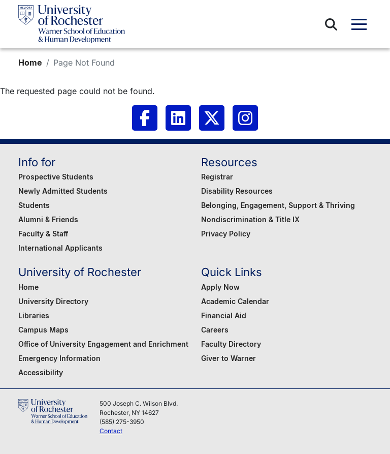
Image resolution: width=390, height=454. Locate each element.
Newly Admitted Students (63, 191)
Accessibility (40, 372)
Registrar (217, 176)
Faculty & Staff (43, 233)
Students (34, 205)
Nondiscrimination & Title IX (250, 219)
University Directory (53, 301)
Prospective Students (55, 176)
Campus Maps (43, 329)
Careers (215, 329)
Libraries (33, 315)
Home (30, 62)
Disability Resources (237, 191)
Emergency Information (59, 358)
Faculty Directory (231, 344)
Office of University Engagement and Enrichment (103, 344)
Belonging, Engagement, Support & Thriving (278, 205)
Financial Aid (223, 315)
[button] (331, 24)
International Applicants (60, 248)
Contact (111, 431)
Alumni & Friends (48, 219)
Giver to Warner (228, 358)
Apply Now (220, 287)
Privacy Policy (225, 233)
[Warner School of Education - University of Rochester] (71, 24)
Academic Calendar (235, 301)
